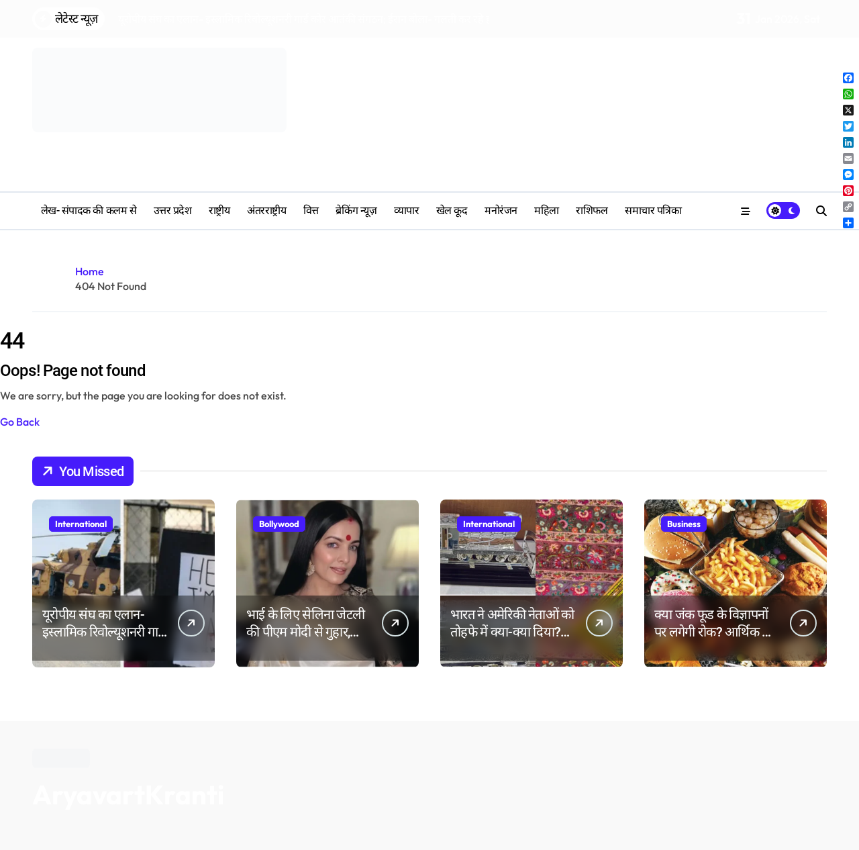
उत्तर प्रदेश (173, 210)
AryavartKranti (128, 794)
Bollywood (279, 523)
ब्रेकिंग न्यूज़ (356, 210)
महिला (546, 210)
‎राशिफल (591, 210)
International (81, 523)
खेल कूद (452, 210)
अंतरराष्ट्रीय (266, 210)
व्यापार (406, 210)
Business (684, 523)
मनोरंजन (501, 210)
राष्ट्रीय (219, 210)
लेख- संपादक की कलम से (88, 210)
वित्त (311, 210)
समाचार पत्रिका (653, 210)
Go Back (20, 421)
